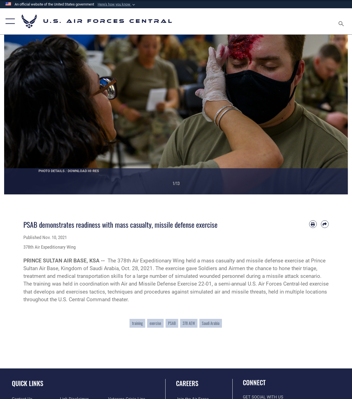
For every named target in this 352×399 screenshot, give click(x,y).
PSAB (172, 323)
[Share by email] (325, 224)
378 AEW (189, 323)
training (137, 323)
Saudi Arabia (210, 323)
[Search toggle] (342, 21)
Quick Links (27, 383)
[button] (117, 4)
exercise (155, 323)
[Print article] (313, 224)
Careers (187, 383)
